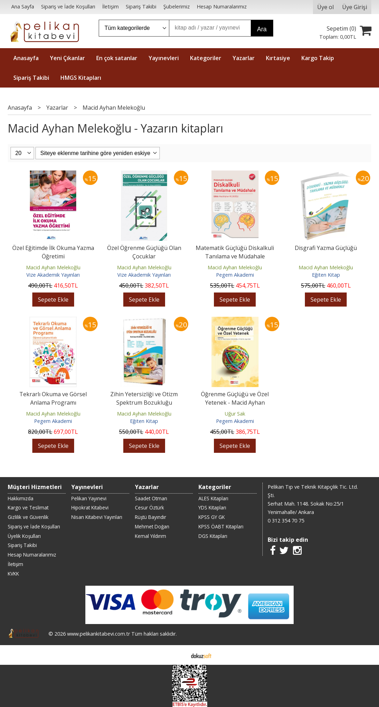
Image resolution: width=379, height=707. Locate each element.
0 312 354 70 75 (286, 520)
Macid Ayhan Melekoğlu (53, 267)
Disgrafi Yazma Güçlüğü (326, 248)
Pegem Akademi (235, 274)
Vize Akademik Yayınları (53, 274)
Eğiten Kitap (326, 274)
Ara (262, 29)
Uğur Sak (235, 413)
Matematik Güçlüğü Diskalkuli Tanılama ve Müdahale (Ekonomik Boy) (235, 256)
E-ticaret (178, 655)
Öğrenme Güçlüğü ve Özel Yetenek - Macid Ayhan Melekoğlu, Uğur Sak (235, 402)
